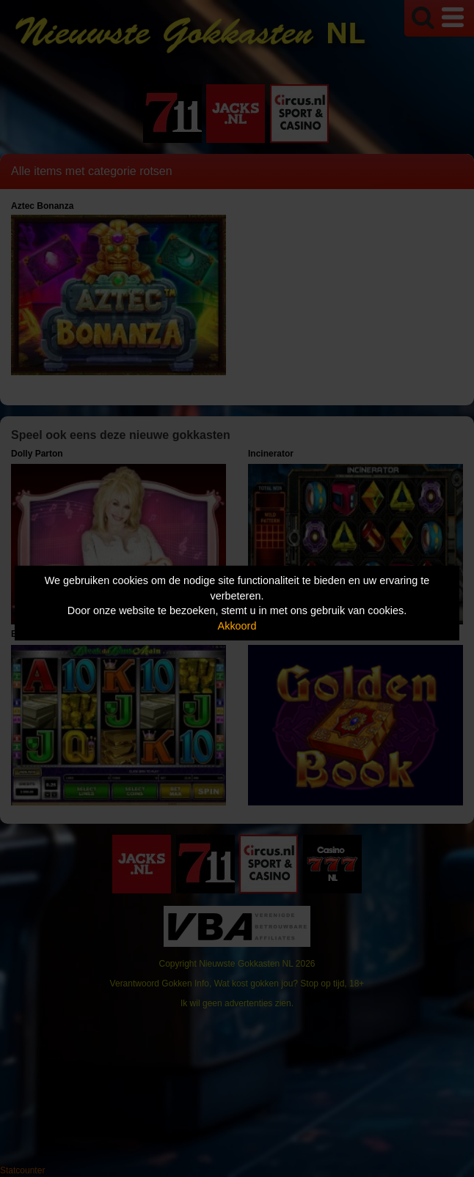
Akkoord (237, 626)
